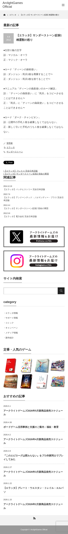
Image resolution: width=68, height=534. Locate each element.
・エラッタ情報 (10, 313)
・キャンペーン (10, 328)
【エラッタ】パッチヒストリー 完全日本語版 (24, 189)
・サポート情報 (10, 318)
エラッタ (11, 147)
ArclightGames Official (38, 530)
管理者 (10, 143)
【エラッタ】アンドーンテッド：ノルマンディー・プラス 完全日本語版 (33, 199)
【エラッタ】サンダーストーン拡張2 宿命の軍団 (26, 174)
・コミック (8, 323)
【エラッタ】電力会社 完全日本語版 (20, 216)
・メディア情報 (10, 333)
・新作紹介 (8, 338)
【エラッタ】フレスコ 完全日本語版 (21, 171)
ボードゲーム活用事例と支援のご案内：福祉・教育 (31, 427)
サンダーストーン (15, 152)
